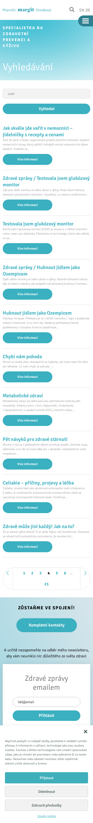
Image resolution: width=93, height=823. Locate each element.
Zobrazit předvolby (46, 805)
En (81, 9)
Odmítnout (46, 791)
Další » (85, 579)
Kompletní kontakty (46, 625)
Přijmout (47, 778)
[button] (85, 731)
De (88, 9)
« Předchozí (8, 579)
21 (46, 584)
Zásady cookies (46, 816)
